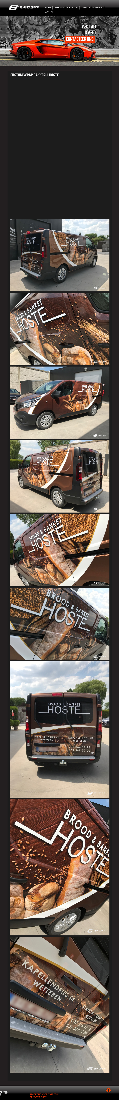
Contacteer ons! (80, 39)
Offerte (85, 7)
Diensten (58, 7)
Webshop (97, 7)
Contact (50, 11)
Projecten (72, 7)
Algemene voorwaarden (44, 1094)
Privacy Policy (38, 1097)
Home (48, 7)
